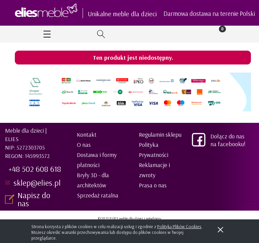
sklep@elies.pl (37, 183)
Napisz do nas (34, 199)
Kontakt (86, 134)
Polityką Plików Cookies (179, 226)
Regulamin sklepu (160, 134)
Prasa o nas (153, 185)
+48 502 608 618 (34, 169)
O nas (84, 144)
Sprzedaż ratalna (97, 195)
